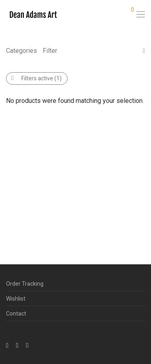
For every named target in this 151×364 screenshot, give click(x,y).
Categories (21, 50)
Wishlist (15, 298)
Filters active (36, 78)
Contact (16, 313)
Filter (50, 50)
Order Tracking (24, 283)
